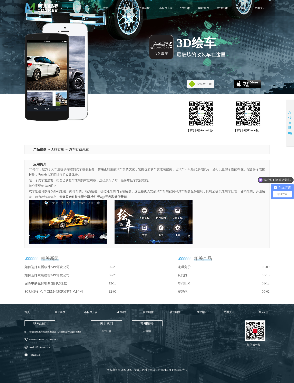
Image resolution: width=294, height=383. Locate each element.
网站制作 (203, 8)
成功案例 (241, 8)
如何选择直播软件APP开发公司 (47, 267)
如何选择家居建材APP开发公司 (47, 275)
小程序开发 (165, 8)
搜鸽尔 (182, 291)
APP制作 (184, 8)
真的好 (182, 275)
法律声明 (147, 331)
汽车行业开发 (79, 149)
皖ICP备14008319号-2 (174, 369)
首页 (105, 8)
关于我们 (106, 331)
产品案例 (39, 149)
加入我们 (264, 312)
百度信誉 (123, 8)
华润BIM (184, 283)
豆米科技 (144, 8)
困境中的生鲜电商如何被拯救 (45, 283)
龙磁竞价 (184, 267)
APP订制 (57, 149)
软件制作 (222, 8)
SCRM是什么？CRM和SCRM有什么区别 (53, 291)
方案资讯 (260, 8)
